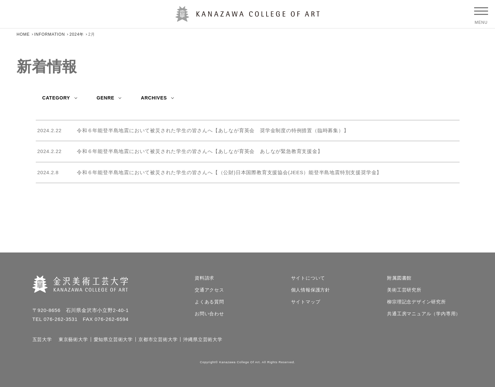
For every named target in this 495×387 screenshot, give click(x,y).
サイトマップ (306, 301)
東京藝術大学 (73, 339)
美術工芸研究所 (404, 290)
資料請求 (204, 278)
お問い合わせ (209, 313)
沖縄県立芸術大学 (202, 339)
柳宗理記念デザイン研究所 (416, 301)
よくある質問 (209, 301)
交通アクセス (209, 290)
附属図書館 (399, 278)
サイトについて (308, 278)
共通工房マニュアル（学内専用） (424, 313)
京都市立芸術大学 (157, 339)
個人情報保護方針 (310, 290)
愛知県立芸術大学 (113, 339)
